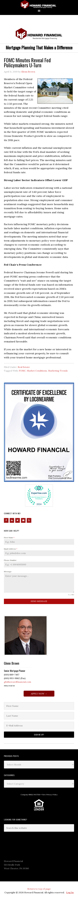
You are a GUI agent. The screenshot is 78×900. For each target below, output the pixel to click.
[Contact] (23, 520)
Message (7, 571)
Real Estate (24, 367)
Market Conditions (37, 370)
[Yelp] (29, 520)
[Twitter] (17, 520)
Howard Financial (39, 4)
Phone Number (10, 560)
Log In (70, 892)
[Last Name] (39, 715)
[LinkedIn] (12, 520)
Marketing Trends (58, 370)
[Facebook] (6, 520)
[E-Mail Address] (39, 725)
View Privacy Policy (49, 795)
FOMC (22, 370)
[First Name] (39, 706)
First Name (9, 537)
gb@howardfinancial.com (17, 681)
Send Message (39, 601)
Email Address (10, 549)
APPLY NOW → (39, 693)
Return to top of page (39, 888)
